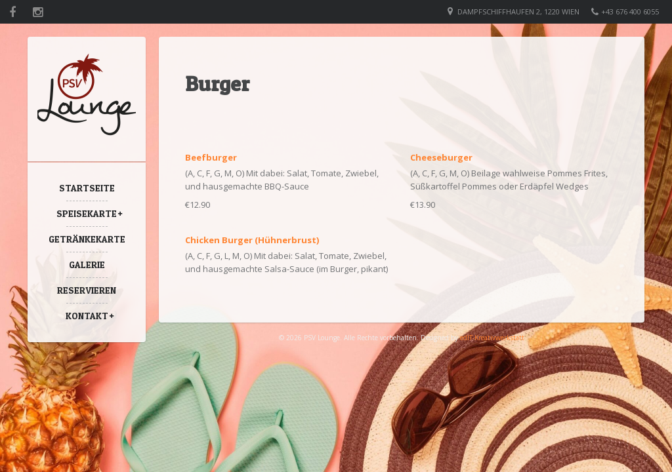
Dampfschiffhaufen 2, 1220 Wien (518, 11)
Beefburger (211, 157)
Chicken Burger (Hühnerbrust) (252, 240)
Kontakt (87, 315)
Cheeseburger (441, 157)
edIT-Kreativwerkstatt (492, 337)
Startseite (87, 187)
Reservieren (86, 290)
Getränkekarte (87, 239)
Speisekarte (86, 213)
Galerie (87, 264)
